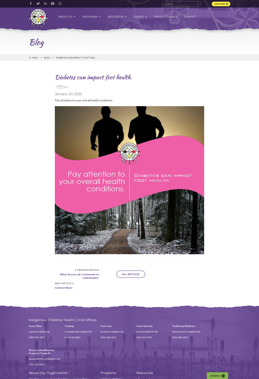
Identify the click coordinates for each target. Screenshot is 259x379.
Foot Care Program (111, 359)
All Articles (129, 273)
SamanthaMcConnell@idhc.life (220, 324)
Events (141, 16)
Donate (217, 376)
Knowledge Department (107, 353)
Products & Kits (166, 16)
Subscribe (219, 4)
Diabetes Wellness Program (111, 346)
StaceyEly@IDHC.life (145, 321)
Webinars (141, 354)
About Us (67, 16)
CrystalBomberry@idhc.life (77, 321)
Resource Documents (147, 345)
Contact (190, 16)
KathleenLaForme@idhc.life (184, 321)
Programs (92, 16)
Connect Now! (170, 275)
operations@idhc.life (39, 321)
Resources (117, 16)
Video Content (144, 350)
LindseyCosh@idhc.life (111, 321)
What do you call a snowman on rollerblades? (78, 275)
